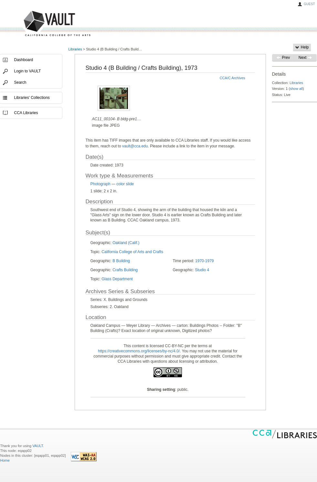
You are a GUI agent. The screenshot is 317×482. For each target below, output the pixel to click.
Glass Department (117, 279)
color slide (125, 184)
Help (302, 47)
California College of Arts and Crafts (132, 252)
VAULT (32, 23)
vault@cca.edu (135, 146)
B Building (121, 261)
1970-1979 (204, 261)
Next (305, 57)
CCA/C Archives (232, 78)
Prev (283, 57)
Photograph (100, 184)
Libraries (75, 49)
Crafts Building (125, 270)
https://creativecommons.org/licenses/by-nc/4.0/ (139, 351)
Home (5, 460)
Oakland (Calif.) (125, 243)
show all (296, 89)
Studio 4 (202, 270)
